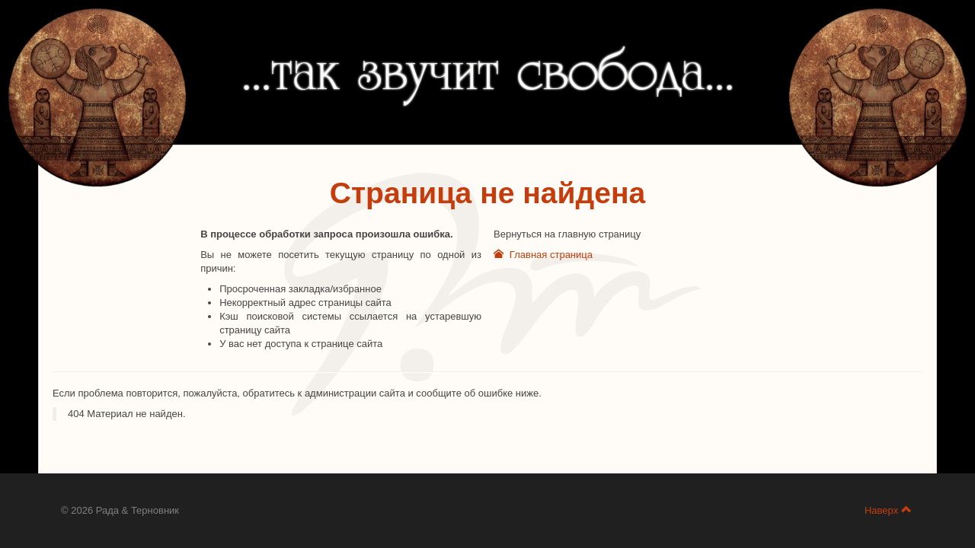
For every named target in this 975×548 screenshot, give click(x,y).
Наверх (888, 510)
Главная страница (543, 254)
